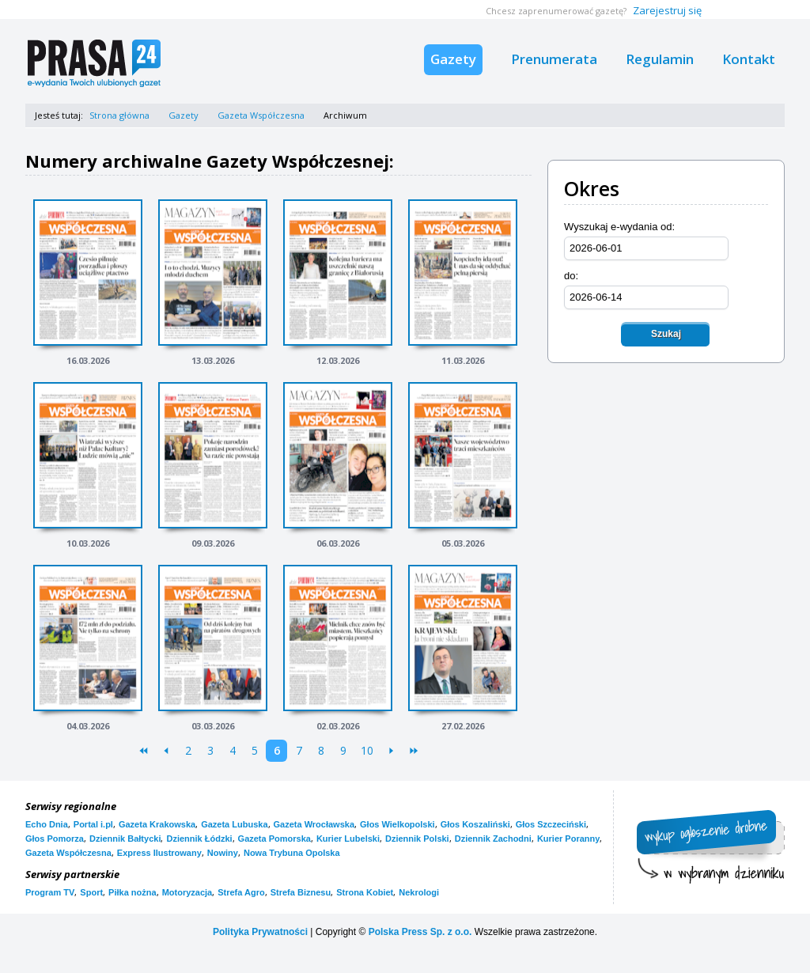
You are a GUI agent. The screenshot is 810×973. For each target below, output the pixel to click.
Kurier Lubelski (348, 838)
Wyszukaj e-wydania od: (619, 227)
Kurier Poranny (568, 838)
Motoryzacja (187, 892)
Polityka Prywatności (260, 931)
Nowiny (222, 853)
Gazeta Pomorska (274, 838)
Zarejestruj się (667, 10)
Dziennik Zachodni (493, 838)
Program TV (49, 892)
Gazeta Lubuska (234, 824)
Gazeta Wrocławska (314, 824)
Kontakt (748, 59)
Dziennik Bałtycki (125, 838)
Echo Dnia (46, 824)
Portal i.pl (93, 824)
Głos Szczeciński (551, 824)
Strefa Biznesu (301, 892)
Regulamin (660, 59)
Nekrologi (419, 892)
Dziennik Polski (417, 838)
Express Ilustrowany (159, 853)
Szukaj (666, 333)
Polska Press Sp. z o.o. (420, 931)
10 (367, 750)
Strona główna (119, 115)
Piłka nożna (132, 892)
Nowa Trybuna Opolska (292, 853)
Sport (91, 892)
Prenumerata (554, 59)
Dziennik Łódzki (199, 838)
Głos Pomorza (54, 838)
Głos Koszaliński (475, 824)
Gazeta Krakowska (157, 824)
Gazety (453, 59)
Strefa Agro (241, 892)
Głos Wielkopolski (397, 824)
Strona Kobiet (364, 892)
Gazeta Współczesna (261, 115)
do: (571, 276)
